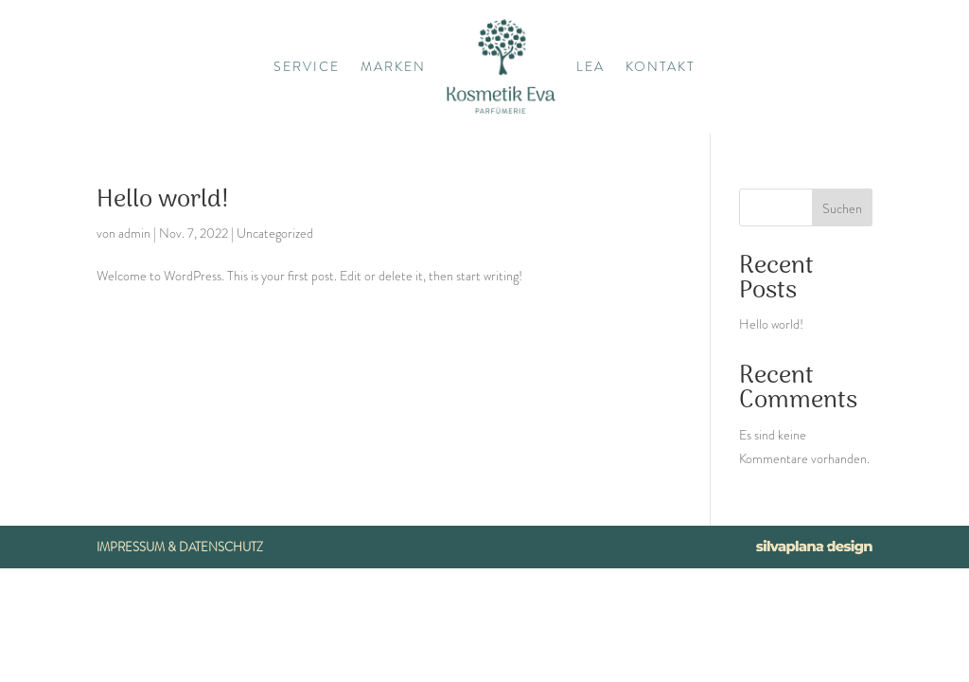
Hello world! (163, 200)
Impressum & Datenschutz (180, 547)
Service (306, 66)
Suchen (842, 208)
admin (134, 233)
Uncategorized (275, 233)
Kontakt (660, 66)
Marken (393, 66)
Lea (590, 66)
